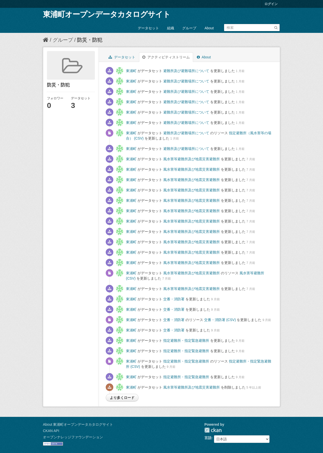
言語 (207, 438)
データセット (148, 28)
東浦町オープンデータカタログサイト (106, 14)
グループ (189, 28)
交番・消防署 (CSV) (220, 320)
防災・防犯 (89, 40)
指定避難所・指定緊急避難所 (186, 340)
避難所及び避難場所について (186, 71)
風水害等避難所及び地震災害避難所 (191, 159)
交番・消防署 (173, 299)
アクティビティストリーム (166, 57)
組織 (170, 28)
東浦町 (131, 71)
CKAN (213, 430)
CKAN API (51, 431)
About (209, 28)
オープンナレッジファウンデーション (73, 437)
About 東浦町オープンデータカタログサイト (78, 424)
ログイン (271, 4)
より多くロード (122, 398)
